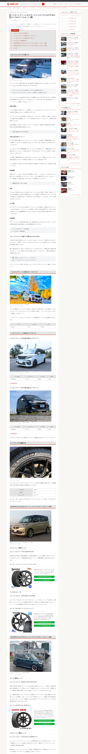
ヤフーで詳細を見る (44, 580)
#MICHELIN (71, 157)
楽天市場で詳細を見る (44, 576)
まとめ (15, 48)
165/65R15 (14, 383)
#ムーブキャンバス (70, 114)
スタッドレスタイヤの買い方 (21, 33)
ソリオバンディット (15, 20)
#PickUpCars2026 (70, 136)
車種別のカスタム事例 (57, 4)
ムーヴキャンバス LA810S (72, 111)
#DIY (68, 38)
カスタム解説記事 (77, 4)
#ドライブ (73, 57)
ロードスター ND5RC (71, 154)
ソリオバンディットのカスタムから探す (72, 103)
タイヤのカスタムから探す (74, 162)
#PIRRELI (69, 112)
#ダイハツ (77, 112)
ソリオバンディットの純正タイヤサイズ (24, 38)
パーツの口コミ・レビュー (68, 4)
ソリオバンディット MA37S (72, 53)
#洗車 (76, 119)
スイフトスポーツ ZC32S (72, 128)
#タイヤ (73, 112)
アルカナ (68, 123)
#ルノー (71, 120)
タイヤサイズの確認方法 (20, 40)
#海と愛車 (69, 49)
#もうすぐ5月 (71, 81)
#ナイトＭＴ (71, 94)
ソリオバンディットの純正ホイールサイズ (25, 35)
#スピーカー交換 (73, 38)
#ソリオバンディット (72, 73)
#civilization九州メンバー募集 (72, 54)
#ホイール (69, 119)
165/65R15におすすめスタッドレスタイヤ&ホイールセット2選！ (31, 43)
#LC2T (68, 149)
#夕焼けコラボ (74, 49)
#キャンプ (73, 79)
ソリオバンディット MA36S (72, 37)
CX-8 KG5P (69, 135)
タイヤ (24, 20)
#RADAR (72, 144)
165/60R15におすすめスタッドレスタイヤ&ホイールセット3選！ (31, 45)
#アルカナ (75, 124)
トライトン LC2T (70, 148)
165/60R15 (14, 433)
